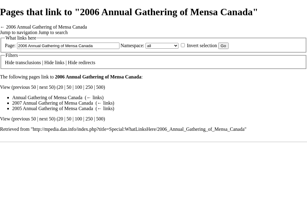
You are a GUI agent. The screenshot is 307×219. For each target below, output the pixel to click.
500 (99, 87)
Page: (10, 45)
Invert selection (202, 45)
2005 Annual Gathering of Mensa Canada (52, 108)
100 (78, 87)
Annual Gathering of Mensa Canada (47, 97)
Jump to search (53, 32)
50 (69, 87)
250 (89, 87)
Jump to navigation (18, 32)
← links (94, 97)
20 (60, 87)
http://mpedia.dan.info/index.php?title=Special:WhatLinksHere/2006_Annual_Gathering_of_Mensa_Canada (138, 129)
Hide (9, 62)
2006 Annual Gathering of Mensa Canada (46, 27)
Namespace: (132, 45)
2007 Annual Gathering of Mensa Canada (52, 103)
